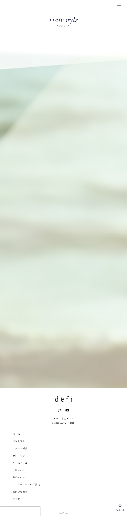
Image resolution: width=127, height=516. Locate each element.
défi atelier (19, 477)
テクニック (19, 455)
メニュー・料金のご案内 (26, 484)
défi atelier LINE (63, 423)
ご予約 (16, 499)
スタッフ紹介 (20, 448)
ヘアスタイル (20, 463)
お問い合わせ (20, 492)
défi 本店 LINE (64, 418)
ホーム (16, 434)
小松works (19, 470)
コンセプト (19, 441)
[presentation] (20, 511)
